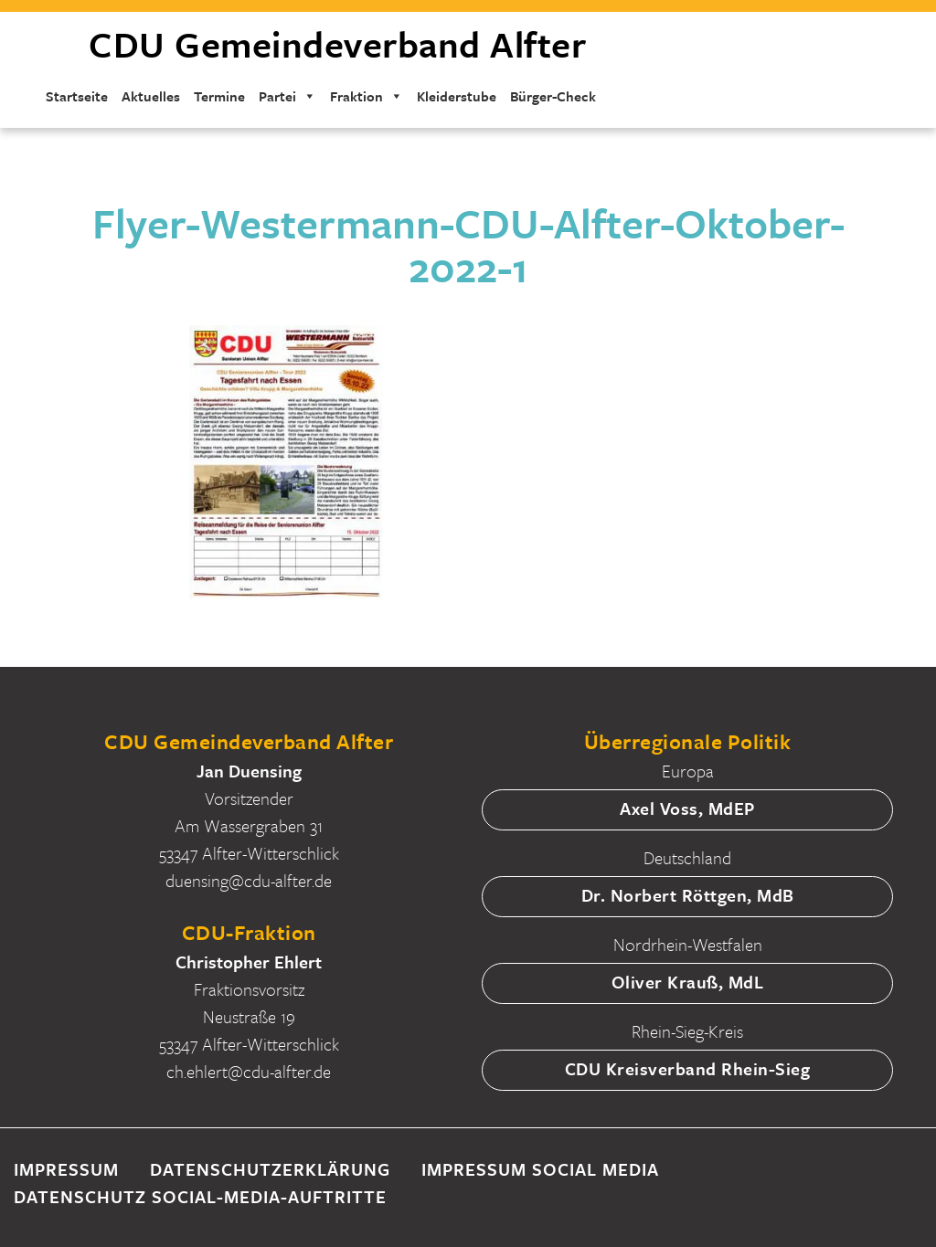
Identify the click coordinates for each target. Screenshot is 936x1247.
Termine (219, 96)
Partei (287, 96)
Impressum (66, 1169)
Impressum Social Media (540, 1169)
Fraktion (366, 96)
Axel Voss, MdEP (687, 808)
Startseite (77, 96)
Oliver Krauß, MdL (688, 981)
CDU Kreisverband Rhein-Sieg (688, 1068)
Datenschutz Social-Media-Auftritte (200, 1196)
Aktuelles (151, 96)
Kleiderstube (456, 96)
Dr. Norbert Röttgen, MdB (687, 894)
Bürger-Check (553, 96)
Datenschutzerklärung (270, 1169)
